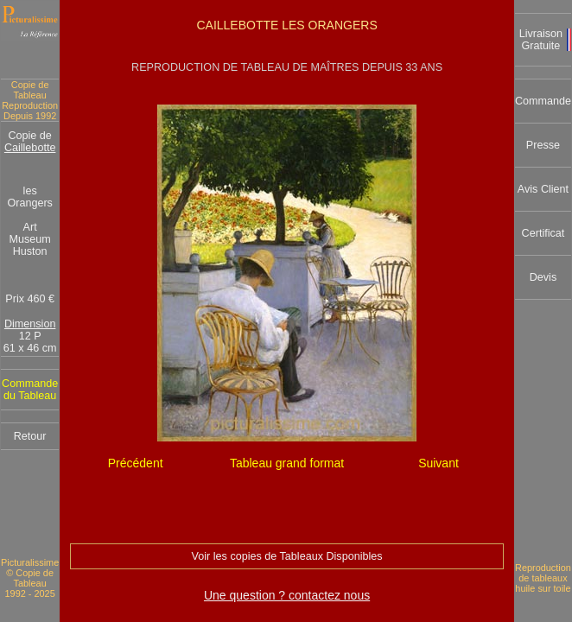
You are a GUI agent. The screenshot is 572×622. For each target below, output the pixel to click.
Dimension (30, 324)
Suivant (438, 463)
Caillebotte (30, 148)
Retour (30, 436)
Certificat (543, 233)
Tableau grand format (287, 463)
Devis (543, 277)
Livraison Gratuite (540, 40)
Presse (543, 145)
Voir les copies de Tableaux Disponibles (287, 556)
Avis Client (543, 189)
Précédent (135, 463)
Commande (543, 101)
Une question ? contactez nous (287, 595)
